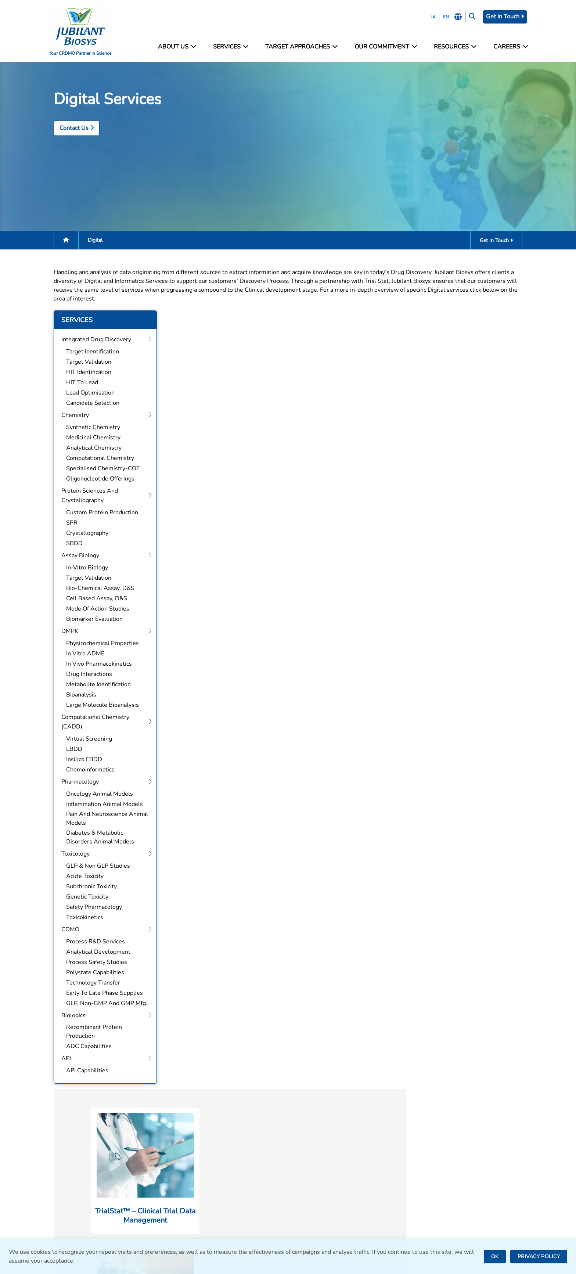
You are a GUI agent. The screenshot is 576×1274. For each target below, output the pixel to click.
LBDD (70, 749)
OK (494, 1256)
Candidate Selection (89, 403)
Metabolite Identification (94, 685)
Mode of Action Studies (94, 609)
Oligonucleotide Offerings (96, 479)
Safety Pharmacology (90, 907)
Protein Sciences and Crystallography (220, 1160)
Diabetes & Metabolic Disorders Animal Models (96, 837)
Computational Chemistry (96, 458)
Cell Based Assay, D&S (92, 599)
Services (231, 47)
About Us (178, 47)
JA (431, 17)
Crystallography (83, 533)
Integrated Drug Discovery (206, 1140)
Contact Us (73, 164)
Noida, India (307, 1149)
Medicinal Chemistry (89, 438)
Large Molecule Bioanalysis (98, 705)
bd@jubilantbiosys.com (80, 1149)
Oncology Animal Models (95, 794)
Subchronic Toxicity (87, 887)
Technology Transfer (89, 983)
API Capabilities (83, 1071)
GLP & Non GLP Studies (94, 866)
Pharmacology (190, 1200)
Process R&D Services (91, 942)
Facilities (425, 1140)
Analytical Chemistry (90, 448)
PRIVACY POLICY (539, 1256)
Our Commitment (385, 47)
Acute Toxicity (81, 876)
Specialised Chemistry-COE (99, 469)
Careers (509, 47)
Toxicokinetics (81, 918)
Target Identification (88, 352)
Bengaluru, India (313, 1169)
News (421, 1170)
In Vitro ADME (81, 654)
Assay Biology (190, 1170)
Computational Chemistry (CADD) (216, 1190)
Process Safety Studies (92, 962)
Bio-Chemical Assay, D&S (96, 588)
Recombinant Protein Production (90, 1031)
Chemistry (185, 1150)
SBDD (70, 544)
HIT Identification (85, 372)
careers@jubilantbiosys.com (87, 1172)
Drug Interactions (85, 674)
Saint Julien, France (317, 1179)
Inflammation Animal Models (100, 804)
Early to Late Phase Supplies (100, 993)
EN (444, 17)
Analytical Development (94, 952)
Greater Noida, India (318, 1159)
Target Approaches (301, 47)
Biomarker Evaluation (90, 619)
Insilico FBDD (80, 760)
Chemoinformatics (86, 770)
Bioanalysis (77, 695)
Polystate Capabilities (91, 973)
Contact (424, 1150)
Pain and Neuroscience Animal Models (103, 818)
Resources (454, 47)
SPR (68, 523)
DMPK (179, 1180)
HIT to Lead (78, 383)
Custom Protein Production (98, 513)
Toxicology (185, 1210)
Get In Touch (504, 16)
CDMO (180, 1220)
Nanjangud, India (314, 1204)
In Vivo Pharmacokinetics (95, 664)
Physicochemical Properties (98, 644)
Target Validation (85, 362)
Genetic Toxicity (83, 897)
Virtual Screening (85, 739)
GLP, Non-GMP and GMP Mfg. (103, 1004)
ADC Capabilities (85, 1047)
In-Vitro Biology (83, 568)
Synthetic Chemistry (89, 428)
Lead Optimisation (86, 393)
